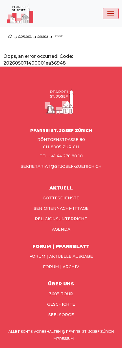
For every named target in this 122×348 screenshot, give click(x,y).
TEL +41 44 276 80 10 (61, 155)
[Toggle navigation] (111, 13)
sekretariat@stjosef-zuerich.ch (61, 166)
